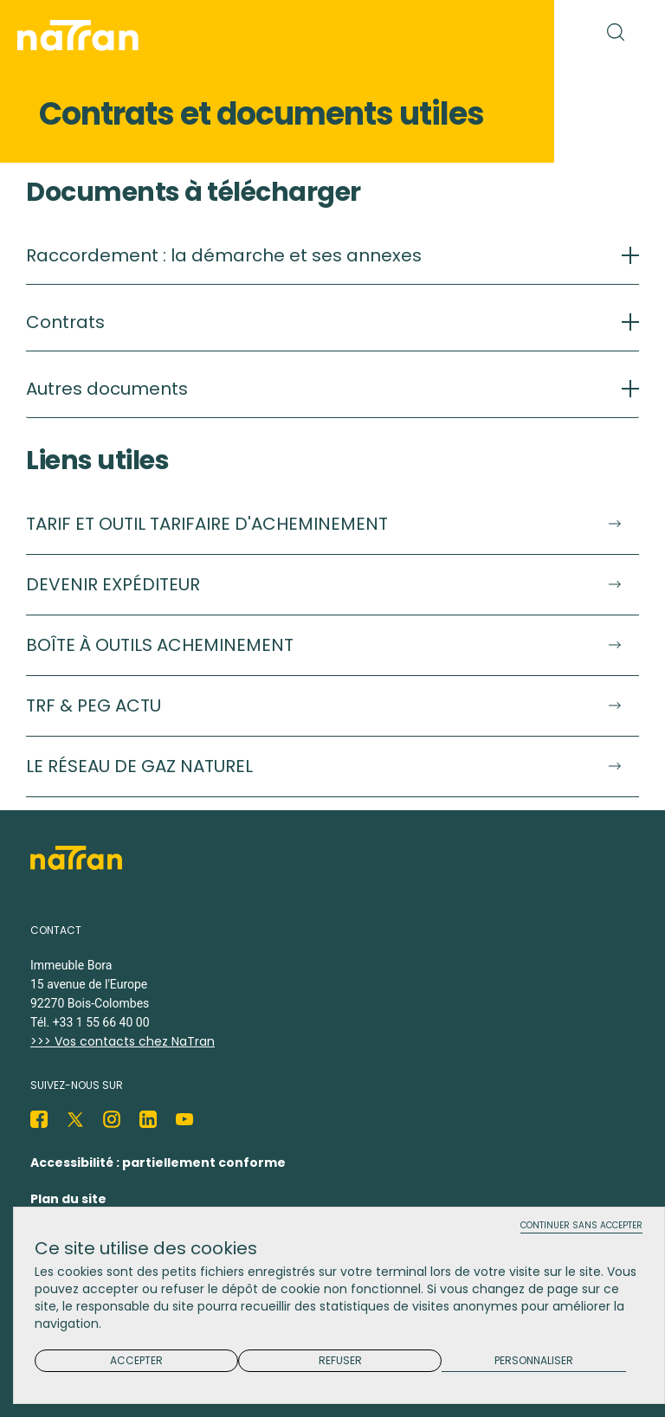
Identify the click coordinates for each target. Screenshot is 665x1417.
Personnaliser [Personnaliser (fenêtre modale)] (533, 1361)
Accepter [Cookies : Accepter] (136, 1360)
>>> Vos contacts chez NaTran (122, 1041)
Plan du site (68, 1199)
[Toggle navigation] (521, 31)
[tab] (332, 264)
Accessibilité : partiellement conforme (158, 1162)
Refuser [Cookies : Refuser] (340, 1360)
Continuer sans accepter (581, 1226)
